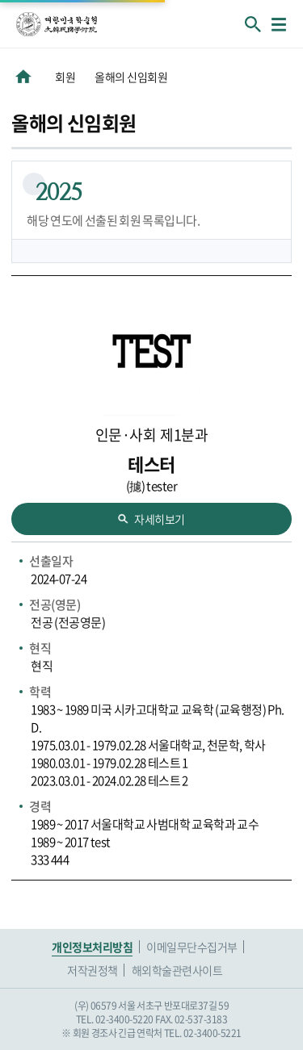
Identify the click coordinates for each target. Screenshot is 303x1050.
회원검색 (253, 24)
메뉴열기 (279, 24)
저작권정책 (92, 970)
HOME (23, 77)
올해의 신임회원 (131, 77)
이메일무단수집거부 (192, 946)
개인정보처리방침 (92, 946)
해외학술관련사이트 (177, 970)
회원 (65, 77)
